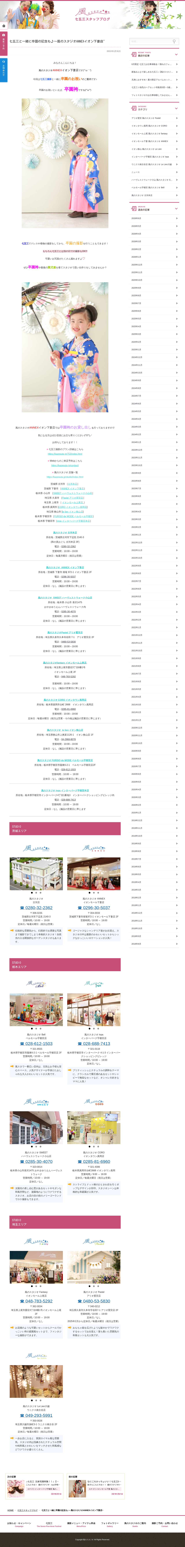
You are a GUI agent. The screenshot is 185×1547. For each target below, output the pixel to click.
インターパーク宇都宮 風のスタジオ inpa (150, 157)
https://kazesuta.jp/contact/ (65, 465)
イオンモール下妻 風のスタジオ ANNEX (150, 141)
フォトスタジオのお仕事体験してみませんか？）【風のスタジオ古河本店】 (155, 95)
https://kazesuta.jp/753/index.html (65, 454)
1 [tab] (31, 893)
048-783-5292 (68, 676)
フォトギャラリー (110, 1525)
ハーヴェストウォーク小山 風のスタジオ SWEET (154, 180)
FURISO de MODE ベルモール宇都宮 (73, 516)
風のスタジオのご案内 (135, 1525)
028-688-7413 (68, 800)
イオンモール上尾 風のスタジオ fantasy (150, 133)
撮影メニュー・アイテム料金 (81, 1525)
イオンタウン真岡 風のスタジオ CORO (149, 126)
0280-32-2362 (68, 546)
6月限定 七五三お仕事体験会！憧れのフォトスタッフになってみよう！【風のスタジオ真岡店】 (155, 64)
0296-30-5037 (68, 577)
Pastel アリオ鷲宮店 (72, 498)
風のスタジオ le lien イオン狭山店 (65, 730)
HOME (11, 1510)
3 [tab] (40, 893)
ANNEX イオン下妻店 (72, 488)
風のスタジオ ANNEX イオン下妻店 (65, 567)
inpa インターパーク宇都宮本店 (73, 521)
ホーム (4, 26)
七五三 (49, 1525)
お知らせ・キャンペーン (19, 1525)
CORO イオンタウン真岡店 (72, 507)
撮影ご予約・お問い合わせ (165, 1525)
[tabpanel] (36, 873)
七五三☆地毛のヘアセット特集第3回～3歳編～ (153, 87)
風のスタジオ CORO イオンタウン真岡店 (65, 700)
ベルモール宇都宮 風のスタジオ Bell (148, 187)
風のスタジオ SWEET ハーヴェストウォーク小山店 (65, 597)
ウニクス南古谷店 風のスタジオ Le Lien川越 (152, 164)
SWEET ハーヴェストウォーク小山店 (72, 493)
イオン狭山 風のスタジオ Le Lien (147, 149)
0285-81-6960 (68, 709)
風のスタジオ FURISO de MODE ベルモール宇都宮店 (65, 760)
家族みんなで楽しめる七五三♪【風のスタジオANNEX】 (155, 72)
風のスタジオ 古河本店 (65, 532)
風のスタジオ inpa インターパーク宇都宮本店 (65, 790)
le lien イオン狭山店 (72, 511)
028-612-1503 (68, 769)
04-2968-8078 (68, 739)
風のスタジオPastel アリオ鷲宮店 (65, 632)
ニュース (136, 172)
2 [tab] (36, 893)
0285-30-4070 (68, 611)
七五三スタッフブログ (27, 1510)
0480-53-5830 (68, 642)
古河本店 (72, 484)
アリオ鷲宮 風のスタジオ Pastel (146, 118)
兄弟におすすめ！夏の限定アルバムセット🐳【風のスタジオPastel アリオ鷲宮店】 (155, 79)
